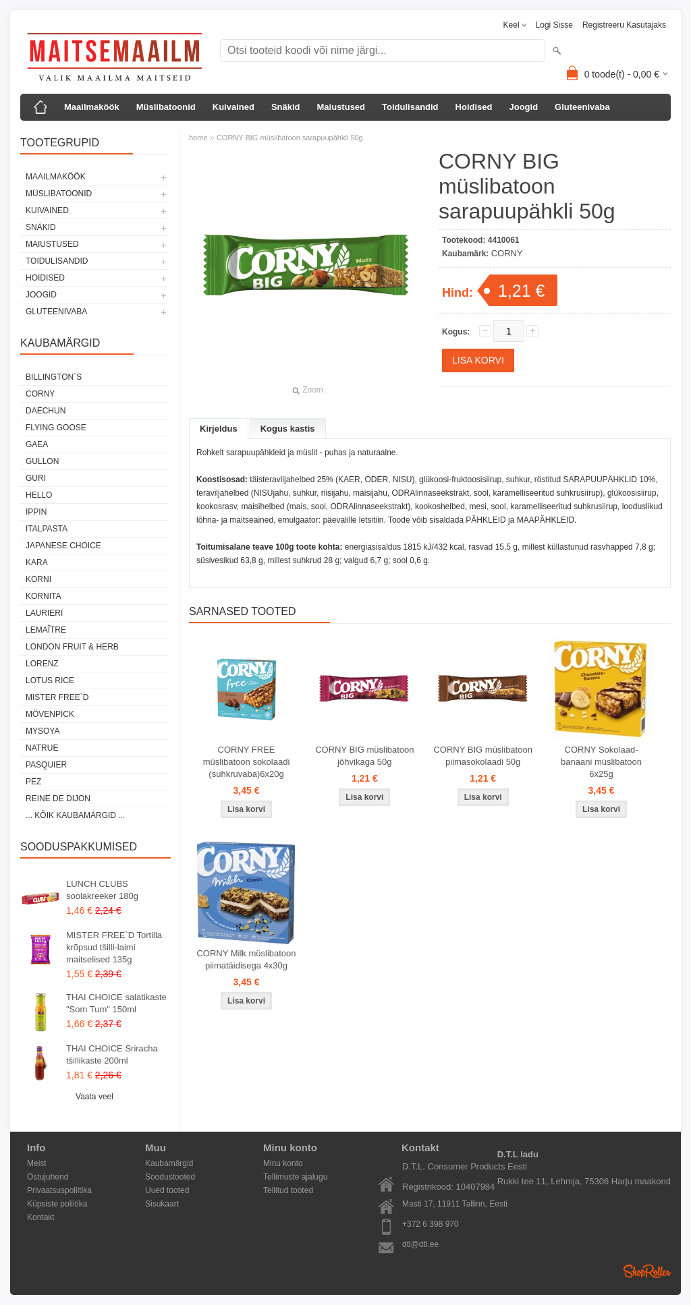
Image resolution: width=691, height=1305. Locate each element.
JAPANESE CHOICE (63, 545)
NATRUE (42, 748)
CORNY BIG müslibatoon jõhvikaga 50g (364, 756)
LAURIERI (44, 613)
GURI (36, 478)
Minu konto (283, 1163)
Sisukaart (162, 1204)
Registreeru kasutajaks (624, 25)
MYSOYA (42, 731)
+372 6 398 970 (430, 1224)
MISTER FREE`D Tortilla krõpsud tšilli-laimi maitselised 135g (114, 947)
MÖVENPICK (50, 714)
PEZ (33, 781)
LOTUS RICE (50, 680)
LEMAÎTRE (46, 630)
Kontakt (41, 1217)
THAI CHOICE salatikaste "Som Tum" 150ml (116, 1003)
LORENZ (42, 663)
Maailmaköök (91, 107)
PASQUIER (46, 765)
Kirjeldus (219, 429)
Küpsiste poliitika (57, 1204)
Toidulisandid (410, 107)
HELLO (39, 495)
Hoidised (474, 107)
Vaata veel (94, 1096)
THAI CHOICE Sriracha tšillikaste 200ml (112, 1054)
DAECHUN (45, 410)
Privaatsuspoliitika (59, 1190)
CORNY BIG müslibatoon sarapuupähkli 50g (290, 138)
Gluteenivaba (582, 107)
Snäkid (285, 107)
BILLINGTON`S (54, 377)
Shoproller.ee (647, 1271)
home (198, 138)
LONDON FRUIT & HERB (72, 646)
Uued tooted (167, 1190)
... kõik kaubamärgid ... (75, 815)
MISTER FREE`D (57, 697)
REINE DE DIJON (58, 798)
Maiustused (341, 107)
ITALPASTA (46, 528)
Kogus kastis (287, 429)
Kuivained (233, 107)
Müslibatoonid (166, 107)
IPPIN (36, 512)
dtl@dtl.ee (420, 1244)
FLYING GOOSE (56, 427)
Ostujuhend (47, 1177)
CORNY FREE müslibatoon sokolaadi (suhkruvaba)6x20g (246, 762)
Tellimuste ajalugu (295, 1177)
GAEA (37, 444)
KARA (37, 562)
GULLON (42, 461)
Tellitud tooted (288, 1190)
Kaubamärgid (169, 1163)
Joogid (523, 107)
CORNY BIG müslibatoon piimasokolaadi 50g (482, 756)
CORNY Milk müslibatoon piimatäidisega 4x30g (246, 959)
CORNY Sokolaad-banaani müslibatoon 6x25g (601, 762)
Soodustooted (170, 1177)
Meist (37, 1163)
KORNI (38, 579)
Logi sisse (554, 25)
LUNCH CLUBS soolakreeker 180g (102, 890)
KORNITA (43, 596)
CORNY (40, 394)
